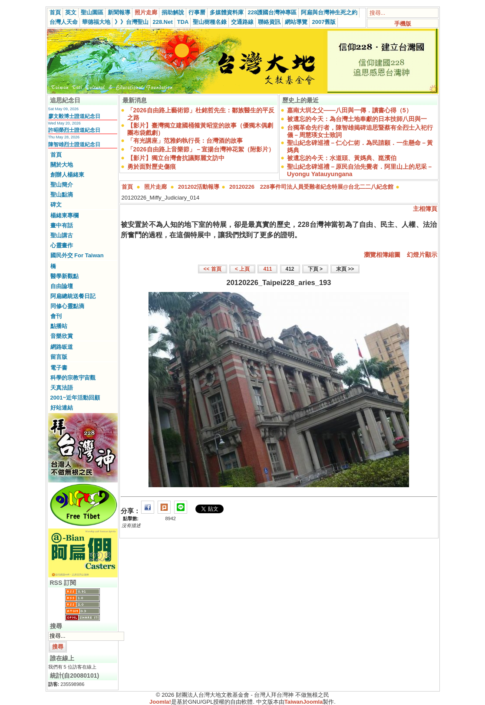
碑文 (56, 204)
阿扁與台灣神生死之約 (329, 12)
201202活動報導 (198, 187)
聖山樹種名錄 (210, 22)
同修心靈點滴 (67, 306)
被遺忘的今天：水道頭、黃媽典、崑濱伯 (341, 157)
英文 (70, 12)
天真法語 (61, 387)
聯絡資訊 (269, 22)
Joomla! (160, 701)
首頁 (55, 12)
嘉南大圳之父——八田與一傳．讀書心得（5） (349, 110)
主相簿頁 (425, 208)
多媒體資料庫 (227, 12)
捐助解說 (173, 12)
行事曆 (196, 12)
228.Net (163, 22)
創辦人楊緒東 (67, 174)
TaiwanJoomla (303, 701)
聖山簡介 (61, 184)
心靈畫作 (61, 245)
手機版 (402, 23)
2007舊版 (324, 22)
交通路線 (242, 22)
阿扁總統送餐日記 (73, 296)
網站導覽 (296, 22)
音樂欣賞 (61, 336)
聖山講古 (61, 235)
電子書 (58, 367)
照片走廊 (146, 12)
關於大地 (61, 164)
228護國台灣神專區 (272, 12)
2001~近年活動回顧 (75, 397)
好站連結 (61, 407)
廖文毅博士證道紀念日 (74, 116)
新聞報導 (119, 12)
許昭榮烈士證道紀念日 (74, 130)
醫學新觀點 (64, 276)
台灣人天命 (63, 22)
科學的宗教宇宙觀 (73, 377)
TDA (183, 22)
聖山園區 (92, 12)
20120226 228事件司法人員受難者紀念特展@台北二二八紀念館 (311, 187)
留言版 (58, 357)
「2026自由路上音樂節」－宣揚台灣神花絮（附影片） (200, 149)
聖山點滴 (61, 194)
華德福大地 (96, 22)
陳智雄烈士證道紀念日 (74, 144)
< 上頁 (242, 269)
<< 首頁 (212, 269)
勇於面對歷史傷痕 (151, 166)
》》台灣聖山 (131, 22)
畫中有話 (61, 225)
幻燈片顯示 (422, 254)
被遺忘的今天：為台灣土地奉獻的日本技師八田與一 (357, 118)
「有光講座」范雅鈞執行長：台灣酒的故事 (185, 140)
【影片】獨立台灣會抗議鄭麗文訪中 (175, 157)
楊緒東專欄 (64, 215)
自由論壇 (61, 286)
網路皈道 (61, 347)
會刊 (56, 316)
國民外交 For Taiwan (77, 255)
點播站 (58, 326)
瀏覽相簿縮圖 (382, 254)
